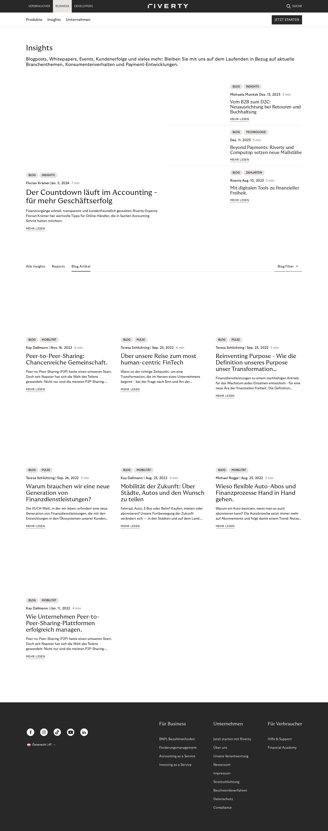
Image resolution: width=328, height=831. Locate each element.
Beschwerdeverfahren (230, 790)
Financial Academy (282, 747)
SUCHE (294, 6)
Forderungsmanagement (178, 747)
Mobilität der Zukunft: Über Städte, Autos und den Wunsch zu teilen (163, 492)
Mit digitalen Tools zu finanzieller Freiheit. (264, 190)
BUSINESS (62, 6)
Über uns (220, 747)
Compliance (222, 807)
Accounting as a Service (177, 756)
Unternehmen (78, 20)
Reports (58, 266)
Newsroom (221, 764)
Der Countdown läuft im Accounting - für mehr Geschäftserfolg (91, 197)
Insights (54, 20)
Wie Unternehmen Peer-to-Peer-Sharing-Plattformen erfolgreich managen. (62, 623)
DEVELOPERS (83, 6)
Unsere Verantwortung (230, 756)
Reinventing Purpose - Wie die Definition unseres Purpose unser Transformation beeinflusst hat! (256, 362)
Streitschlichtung (226, 782)
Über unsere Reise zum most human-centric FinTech (158, 359)
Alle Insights (35, 266)
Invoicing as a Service (175, 764)
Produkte (34, 20)
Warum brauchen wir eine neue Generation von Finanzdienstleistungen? (68, 492)
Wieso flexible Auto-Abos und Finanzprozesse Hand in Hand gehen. (256, 492)
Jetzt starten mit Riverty (232, 739)
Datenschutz (223, 799)
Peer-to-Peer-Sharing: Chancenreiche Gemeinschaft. (67, 359)
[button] (288, 266)
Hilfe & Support (280, 739)
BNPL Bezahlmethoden (177, 739)
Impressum (221, 773)
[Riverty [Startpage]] (166, 6)
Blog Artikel (81, 266)
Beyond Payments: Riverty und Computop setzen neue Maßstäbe (266, 150)
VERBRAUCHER (39, 6)
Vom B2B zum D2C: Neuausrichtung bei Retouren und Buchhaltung (265, 107)
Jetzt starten (287, 20)
